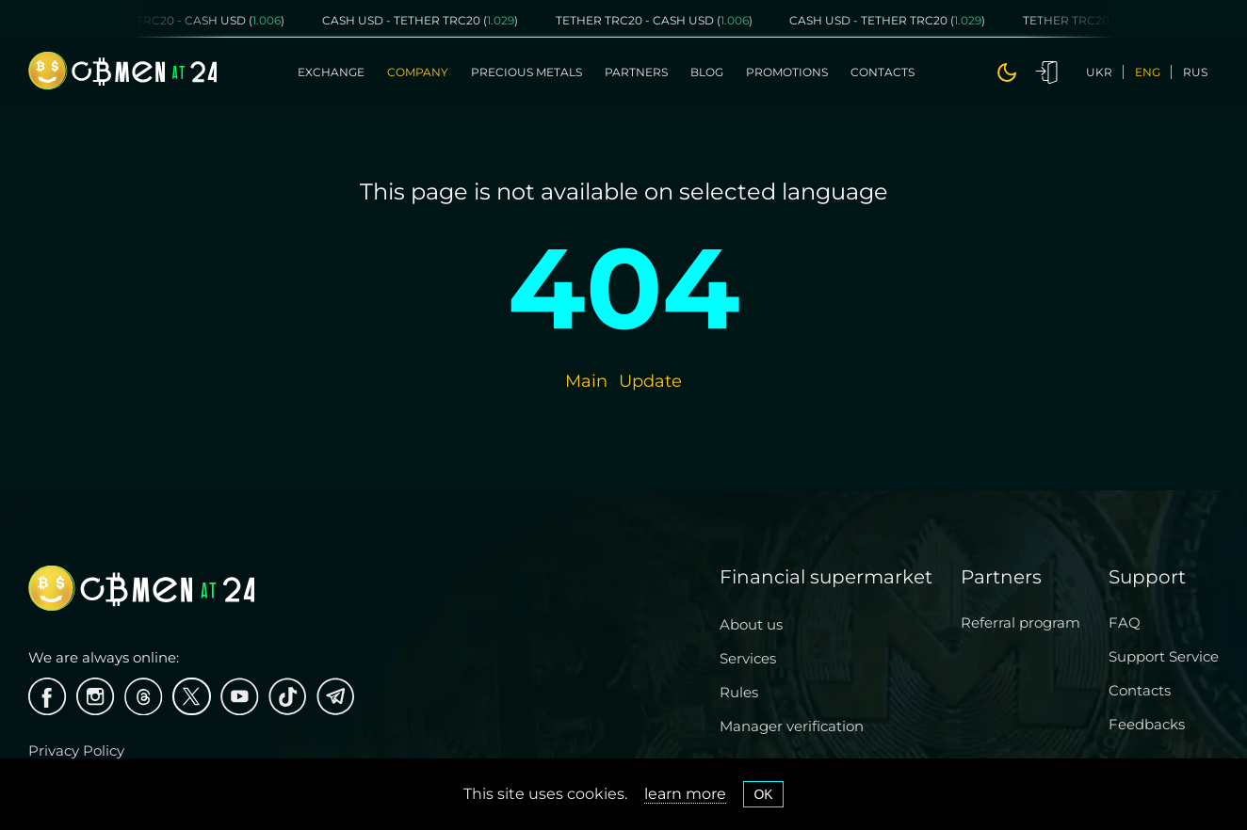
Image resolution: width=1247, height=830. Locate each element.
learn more (685, 794)
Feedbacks (1147, 724)
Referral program (1020, 622)
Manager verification (792, 726)
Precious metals (526, 72)
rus (1195, 72)
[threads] (143, 697)
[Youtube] (239, 697)
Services (748, 658)
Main (586, 381)
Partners (636, 72)
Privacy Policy (76, 750)
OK (762, 794)
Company (417, 72)
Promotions (787, 72)
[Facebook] (47, 697)
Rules (739, 692)
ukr (1099, 72)
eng (1147, 72)
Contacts (882, 72)
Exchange (331, 72)
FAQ (1125, 622)
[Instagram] (95, 697)
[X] (191, 697)
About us (751, 624)
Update (650, 381)
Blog (706, 72)
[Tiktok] (287, 697)
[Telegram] (335, 697)
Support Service (1164, 656)
